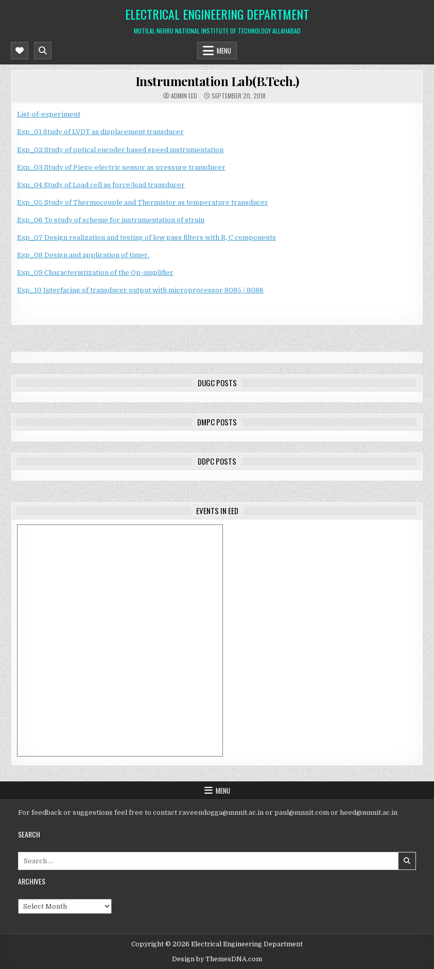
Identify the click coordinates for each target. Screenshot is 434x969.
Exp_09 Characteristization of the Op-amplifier (95, 272)
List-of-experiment (48, 114)
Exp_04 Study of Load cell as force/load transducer (101, 185)
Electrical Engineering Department (217, 14)
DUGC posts (217, 382)
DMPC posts (217, 422)
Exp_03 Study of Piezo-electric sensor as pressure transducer (121, 167)
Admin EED (184, 96)
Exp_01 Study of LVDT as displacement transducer (100, 132)
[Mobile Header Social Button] (19, 50)
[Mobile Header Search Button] (42, 50)
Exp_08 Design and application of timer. (83, 255)
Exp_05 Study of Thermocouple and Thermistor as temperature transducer (142, 202)
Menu (224, 50)
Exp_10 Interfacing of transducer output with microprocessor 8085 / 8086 (140, 290)
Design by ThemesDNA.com (217, 959)
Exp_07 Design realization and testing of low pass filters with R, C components (146, 237)
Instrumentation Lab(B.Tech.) (217, 81)
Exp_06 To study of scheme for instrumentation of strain (110, 220)
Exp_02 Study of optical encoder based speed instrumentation (120, 150)
